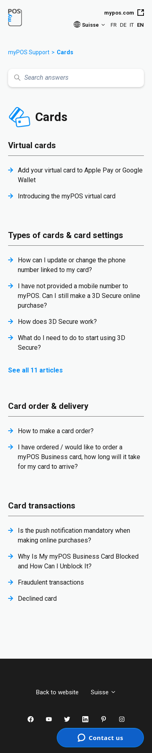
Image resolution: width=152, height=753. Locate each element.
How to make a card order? (56, 431)
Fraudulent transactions (51, 582)
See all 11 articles (35, 370)
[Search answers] (76, 78)
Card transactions (41, 506)
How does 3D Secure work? (57, 321)
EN (140, 25)
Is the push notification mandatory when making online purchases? (74, 535)
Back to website (57, 692)
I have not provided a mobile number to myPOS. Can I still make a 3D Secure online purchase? (79, 295)
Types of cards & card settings (65, 235)
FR (114, 25)
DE (123, 25)
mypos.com (124, 12)
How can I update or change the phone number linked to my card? (72, 265)
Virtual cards (32, 145)
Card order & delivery (48, 406)
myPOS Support (28, 52)
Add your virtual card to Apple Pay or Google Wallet (80, 175)
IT (132, 25)
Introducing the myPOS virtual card (67, 196)
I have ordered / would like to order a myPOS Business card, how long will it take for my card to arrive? (79, 456)
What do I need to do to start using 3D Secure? (71, 342)
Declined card (37, 598)
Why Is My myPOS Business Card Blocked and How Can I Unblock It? (78, 561)
